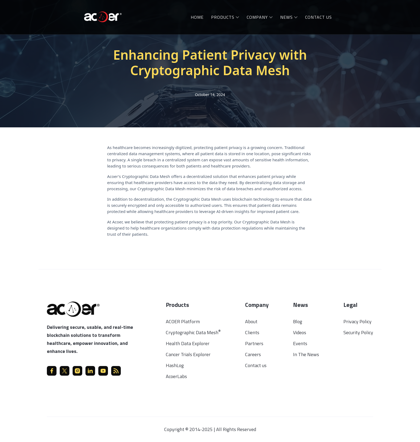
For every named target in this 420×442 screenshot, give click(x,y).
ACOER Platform (183, 321)
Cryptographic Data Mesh (193, 332)
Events (300, 343)
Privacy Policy (357, 321)
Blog (297, 321)
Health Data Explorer (187, 343)
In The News (306, 354)
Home (197, 17)
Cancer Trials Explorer (188, 354)
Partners (254, 343)
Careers (253, 354)
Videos (299, 332)
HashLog (175, 365)
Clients (252, 332)
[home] (103, 16)
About (251, 321)
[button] (225, 17)
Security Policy (358, 332)
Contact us (256, 365)
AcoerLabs (176, 376)
